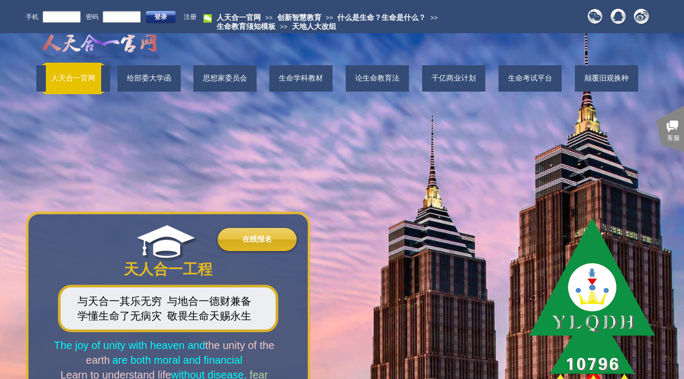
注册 (190, 17)
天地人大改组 (314, 27)
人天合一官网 (239, 18)
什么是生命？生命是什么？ (381, 18)
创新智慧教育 (299, 18)
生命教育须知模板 (246, 27)
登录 (160, 17)
